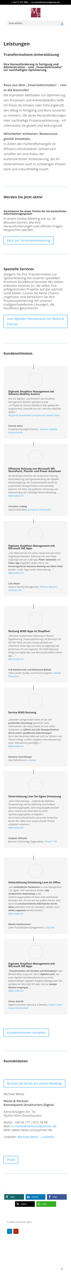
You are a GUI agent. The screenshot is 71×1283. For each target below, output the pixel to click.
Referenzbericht (15, 572)
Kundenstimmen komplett (26, 1032)
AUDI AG (50, 927)
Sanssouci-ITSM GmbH (39, 509)
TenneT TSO (51, 841)
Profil (11, 1160)
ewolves (32, 760)
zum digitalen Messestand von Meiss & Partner (35, 321)
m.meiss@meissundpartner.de (33, 1126)
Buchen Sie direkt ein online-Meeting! (34, 1083)
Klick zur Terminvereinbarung (28, 240)
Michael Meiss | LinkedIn (36, 1137)
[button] (14, 1197)
